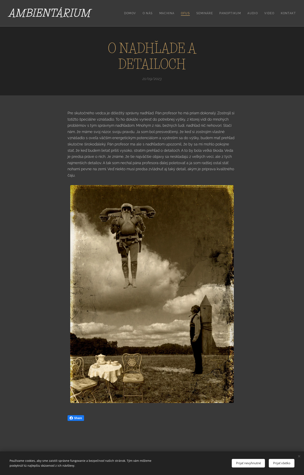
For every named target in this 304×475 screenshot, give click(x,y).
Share (76, 418)
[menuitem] (131, 13)
